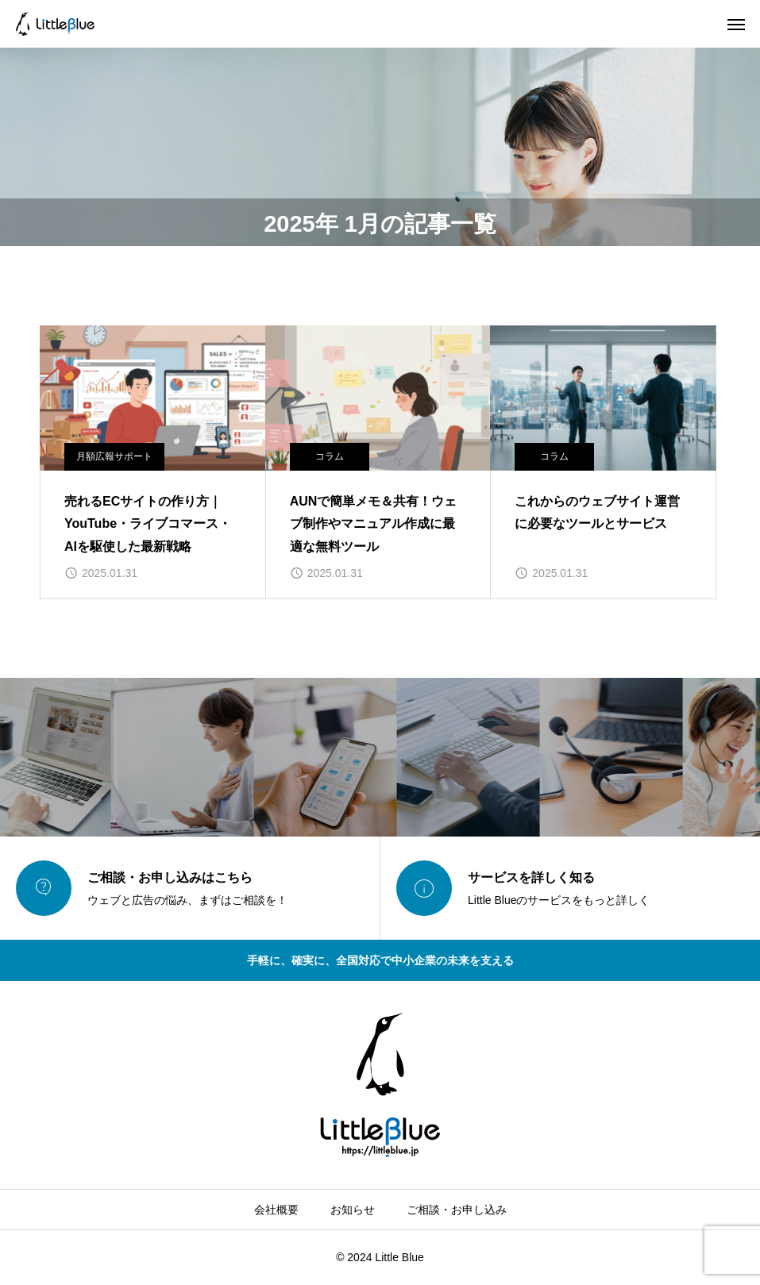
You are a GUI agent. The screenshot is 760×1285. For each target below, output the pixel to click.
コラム (329, 456)
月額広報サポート (114, 456)
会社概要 (276, 1209)
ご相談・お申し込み (457, 1209)
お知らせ (352, 1209)
